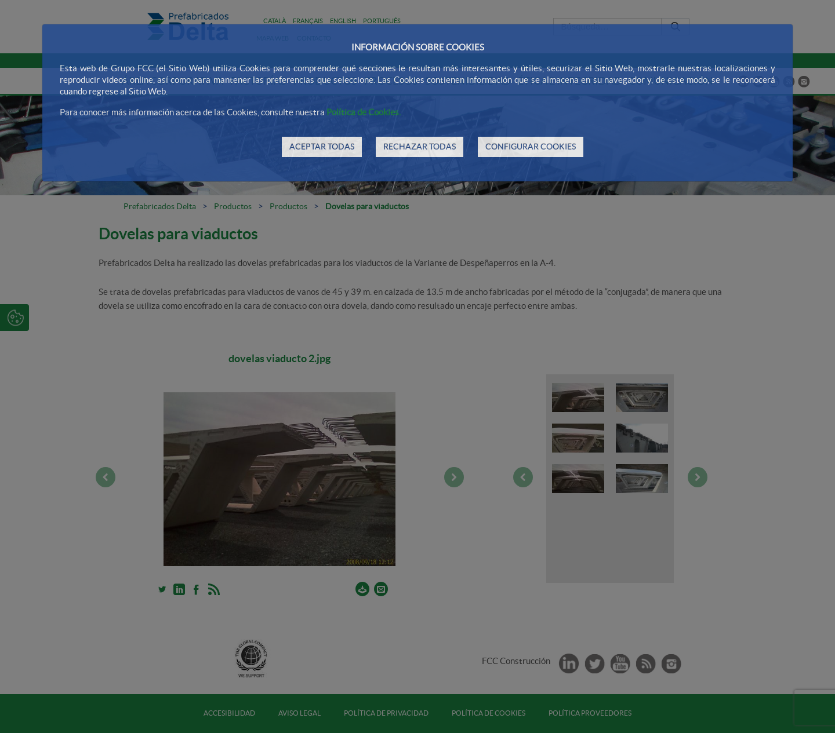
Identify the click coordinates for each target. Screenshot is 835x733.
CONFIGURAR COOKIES (530, 146)
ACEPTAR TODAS (321, 146)
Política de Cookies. (363, 112)
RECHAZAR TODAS (419, 146)
